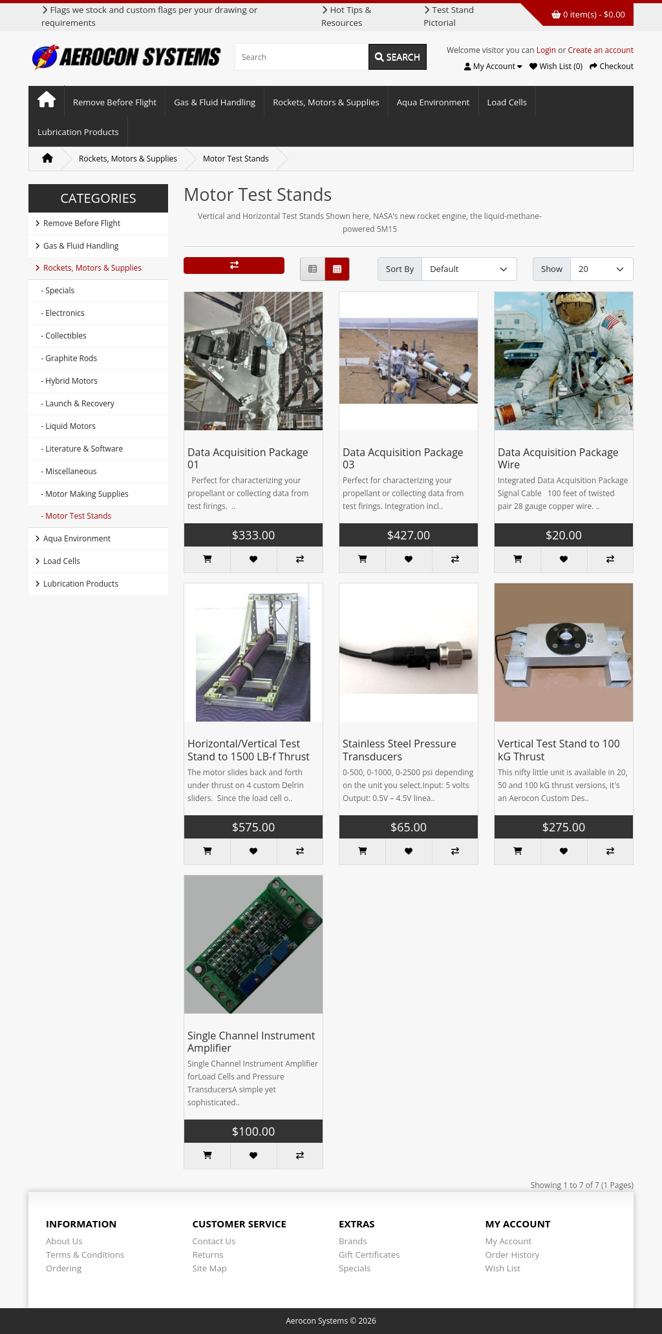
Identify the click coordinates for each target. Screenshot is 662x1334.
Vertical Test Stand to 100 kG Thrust (559, 749)
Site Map (210, 1268)
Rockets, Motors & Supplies (326, 102)
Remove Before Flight (114, 102)
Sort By (400, 269)
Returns (208, 1254)
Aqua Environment (433, 102)
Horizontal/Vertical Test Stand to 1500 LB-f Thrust (248, 749)
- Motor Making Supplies (82, 493)
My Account (509, 1241)
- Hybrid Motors (66, 380)
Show (551, 269)
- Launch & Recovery (74, 403)
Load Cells (507, 102)
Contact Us (214, 1241)
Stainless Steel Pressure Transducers (399, 749)
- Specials (54, 290)
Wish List (503, 1268)
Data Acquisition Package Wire (558, 458)
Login (546, 50)
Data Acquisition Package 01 (247, 458)
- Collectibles (61, 335)
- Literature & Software (79, 448)
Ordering (63, 1268)
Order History (513, 1254)
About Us (64, 1241)
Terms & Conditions (85, 1254)
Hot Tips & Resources (346, 16)
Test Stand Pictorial (448, 16)
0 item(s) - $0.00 (588, 14)
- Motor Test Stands (73, 515)
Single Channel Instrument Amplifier (251, 1041)
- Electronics (60, 312)
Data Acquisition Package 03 (403, 458)
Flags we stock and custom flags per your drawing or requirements (149, 16)
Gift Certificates (369, 1254)
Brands (353, 1241)
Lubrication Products (78, 132)
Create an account (601, 50)
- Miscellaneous (65, 471)
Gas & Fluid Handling (214, 102)
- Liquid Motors (65, 426)
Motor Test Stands (236, 158)
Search (397, 56)
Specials (354, 1268)
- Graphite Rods (66, 358)
